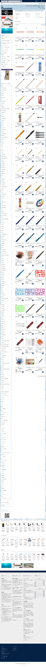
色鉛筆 (16, 18)
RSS (2, 658)
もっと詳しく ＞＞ (15, 620)
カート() (43, 1)
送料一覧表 (3, 505)
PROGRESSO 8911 (18, 13)
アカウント (37, 1)
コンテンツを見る (18, 3)
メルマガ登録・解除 (4, 656)
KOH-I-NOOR (20, 10)
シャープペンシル (27, 17)
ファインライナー (18, 17)
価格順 (42, 24)
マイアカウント (14, 646)
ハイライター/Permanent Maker (39, 17)
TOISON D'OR (17, 14)
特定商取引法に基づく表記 (5, 653)
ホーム (16, 10)
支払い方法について (4, 648)
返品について (3, 651)
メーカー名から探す (12, 3)
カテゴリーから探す (6, 3)
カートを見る (14, 648)
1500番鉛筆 (26, 13)
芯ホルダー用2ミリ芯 (28, 14)
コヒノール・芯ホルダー (38, 14)
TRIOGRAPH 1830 (37, 13)
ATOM (4, 658)
